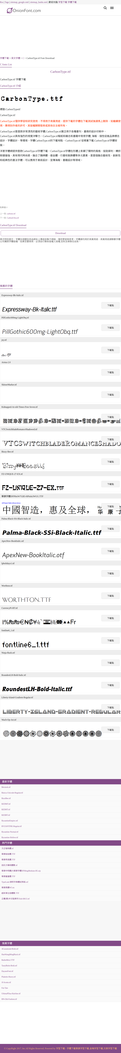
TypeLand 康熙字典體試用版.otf (15, 882)
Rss (1, 2)
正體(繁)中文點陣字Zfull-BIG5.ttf (16, 899)
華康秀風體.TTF (8, 860)
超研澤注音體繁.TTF (10, 893)
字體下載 (72, 2)
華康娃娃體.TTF (8, 854)
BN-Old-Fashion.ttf (9, 999)
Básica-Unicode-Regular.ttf (12, 793)
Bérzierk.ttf (6, 787)
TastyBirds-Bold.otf (9, 966)
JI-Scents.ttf (6, 982)
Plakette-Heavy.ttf (9, 977)
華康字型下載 (82, 1048)
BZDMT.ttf (6, 804)
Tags (7, 2)
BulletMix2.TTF (8, 960)
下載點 (110, 305)
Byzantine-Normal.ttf (10, 832)
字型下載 (62, 2)
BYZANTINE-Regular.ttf (12, 826)
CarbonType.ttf (60, 71)
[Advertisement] (60, 36)
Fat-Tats (5, 988)
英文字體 (15, 58)
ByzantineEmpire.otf (10, 821)
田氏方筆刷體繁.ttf (9, 865)
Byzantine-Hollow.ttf (10, 837)
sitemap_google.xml (19, 2)
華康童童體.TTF (8, 876)
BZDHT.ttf (6, 809)
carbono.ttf (11, 214)
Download (60, 233)
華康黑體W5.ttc (8, 888)
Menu (111, 6)
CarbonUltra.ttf (13, 218)
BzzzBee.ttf (6, 798)
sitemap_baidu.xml (38, 2)
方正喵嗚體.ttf (8, 848)
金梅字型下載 (96, 1048)
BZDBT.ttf (6, 815)
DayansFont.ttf (7, 971)
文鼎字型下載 (110, 1048)
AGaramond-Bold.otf (10, 949)
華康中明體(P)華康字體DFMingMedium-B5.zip (21, 871)
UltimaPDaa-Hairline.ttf (11, 994)
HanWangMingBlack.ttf (11, 954)
